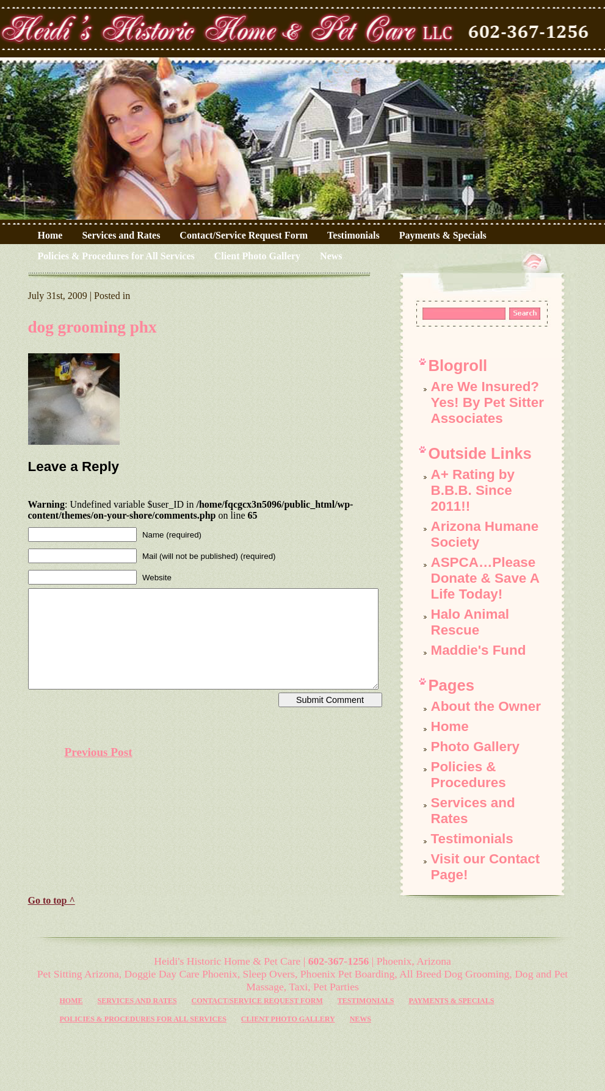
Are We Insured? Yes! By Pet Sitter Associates (487, 402)
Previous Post (98, 752)
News (331, 256)
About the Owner (486, 706)
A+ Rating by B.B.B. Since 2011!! (473, 490)
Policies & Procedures (468, 774)
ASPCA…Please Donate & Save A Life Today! (485, 578)
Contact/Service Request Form (243, 235)
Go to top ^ (51, 900)
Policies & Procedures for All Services (116, 256)
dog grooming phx (92, 327)
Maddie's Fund (478, 650)
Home (50, 235)
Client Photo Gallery (257, 256)
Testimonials (353, 235)
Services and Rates (121, 235)
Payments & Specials (443, 235)
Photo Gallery (475, 746)
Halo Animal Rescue (470, 622)
